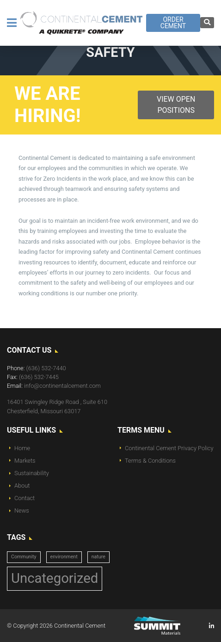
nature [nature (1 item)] (98, 557)
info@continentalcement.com (62, 385)
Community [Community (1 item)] (24, 557)
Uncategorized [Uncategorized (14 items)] (54, 578)
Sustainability (31, 473)
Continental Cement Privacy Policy (169, 448)
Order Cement (173, 23)
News (21, 510)
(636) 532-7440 (46, 368)
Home (22, 448)
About (22, 485)
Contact (24, 498)
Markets (25, 460)
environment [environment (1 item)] (64, 557)
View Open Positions (176, 105)
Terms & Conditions (150, 460)
